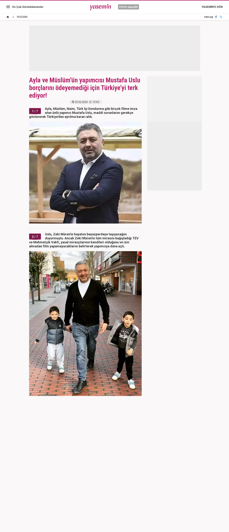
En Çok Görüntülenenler (27, 7)
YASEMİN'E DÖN (212, 7)
